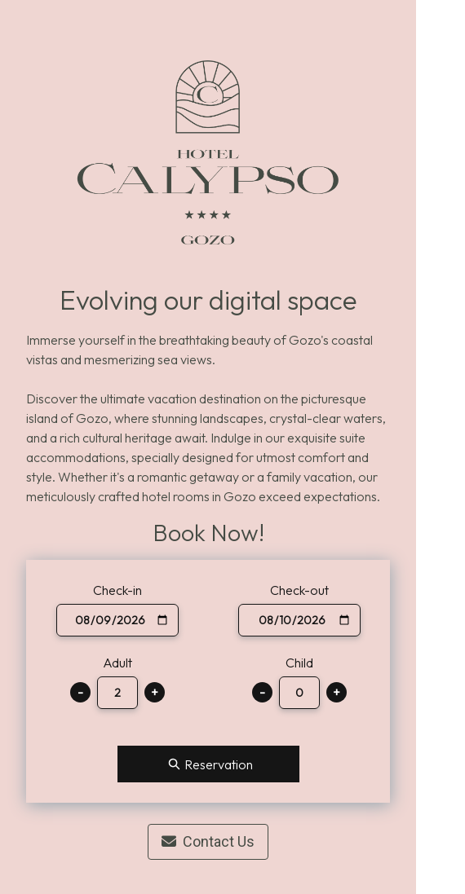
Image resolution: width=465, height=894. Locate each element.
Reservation (208, 764)
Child (299, 662)
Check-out (299, 590)
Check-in (117, 590)
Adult (117, 662)
